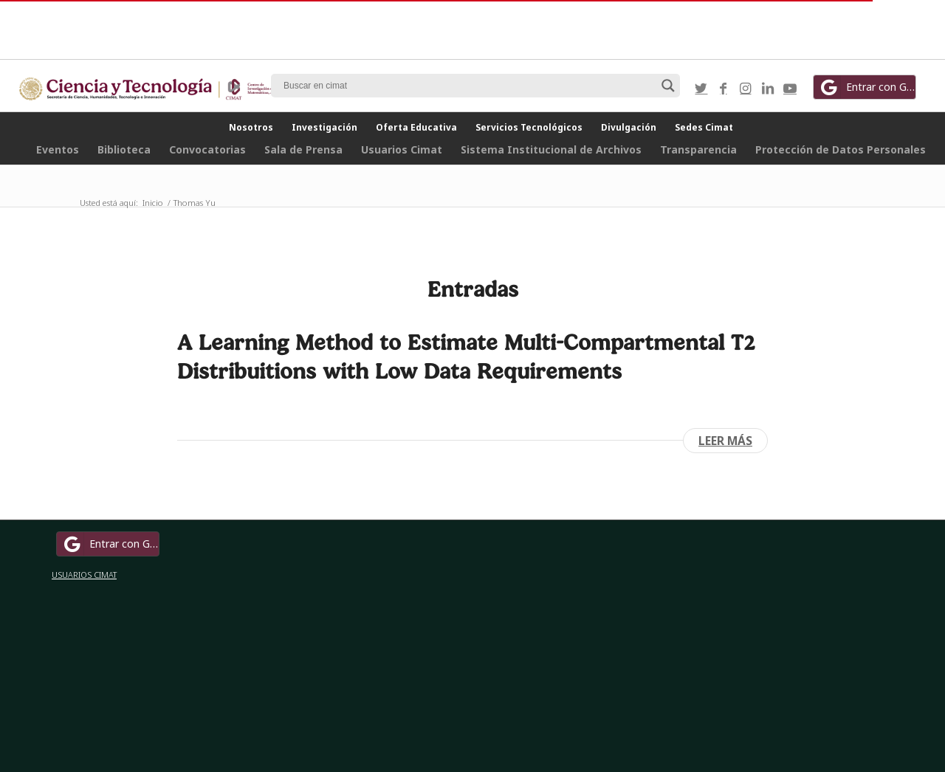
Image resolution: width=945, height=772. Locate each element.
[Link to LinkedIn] (768, 88)
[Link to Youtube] (790, 88)
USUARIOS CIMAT (84, 574)
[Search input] (469, 85)
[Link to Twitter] (701, 88)
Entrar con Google (866, 87)
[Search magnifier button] (668, 85)
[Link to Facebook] (723, 88)
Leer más (725, 440)
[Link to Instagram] (746, 88)
